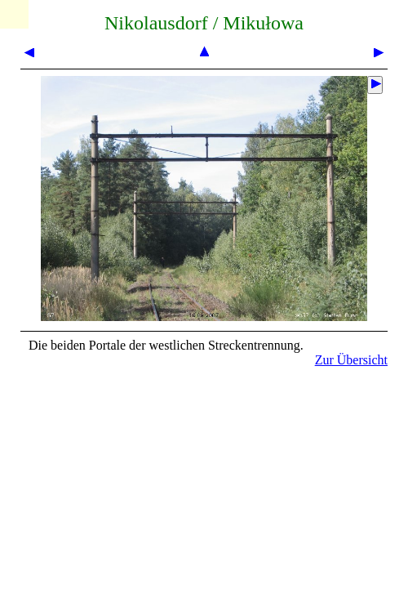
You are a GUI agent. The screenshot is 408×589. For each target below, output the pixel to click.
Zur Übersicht (351, 360)
